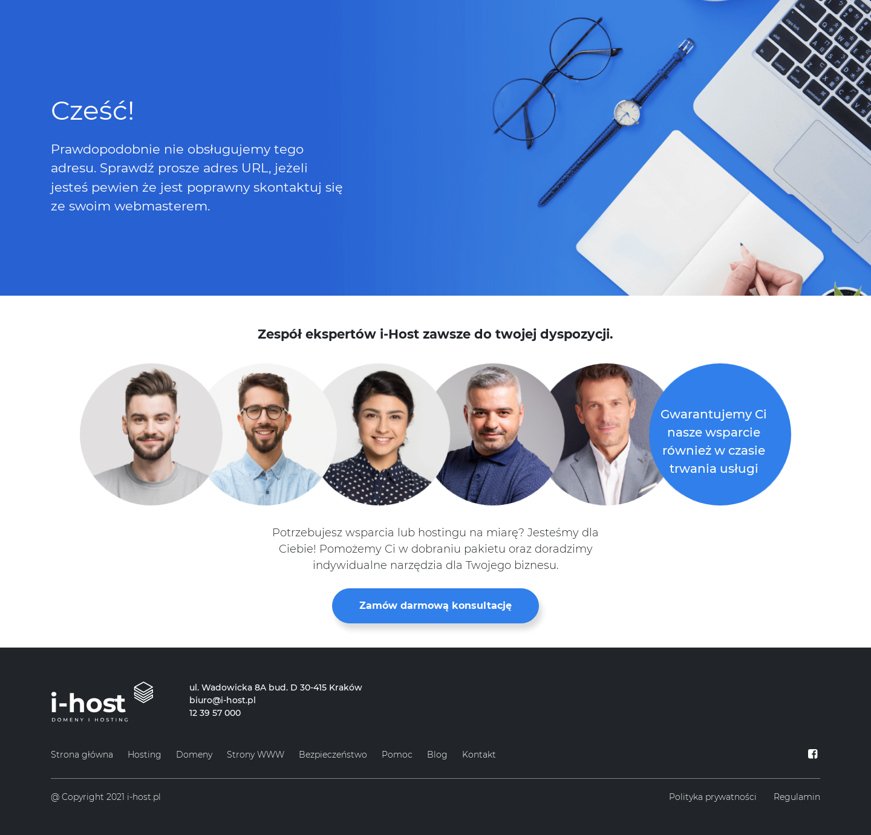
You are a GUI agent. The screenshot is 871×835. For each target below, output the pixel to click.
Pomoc (397, 754)
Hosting (144, 754)
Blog (437, 754)
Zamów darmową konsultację (435, 605)
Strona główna (82, 754)
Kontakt (479, 754)
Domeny (194, 754)
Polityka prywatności (713, 796)
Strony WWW (255, 754)
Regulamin (797, 796)
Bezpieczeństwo (333, 754)
